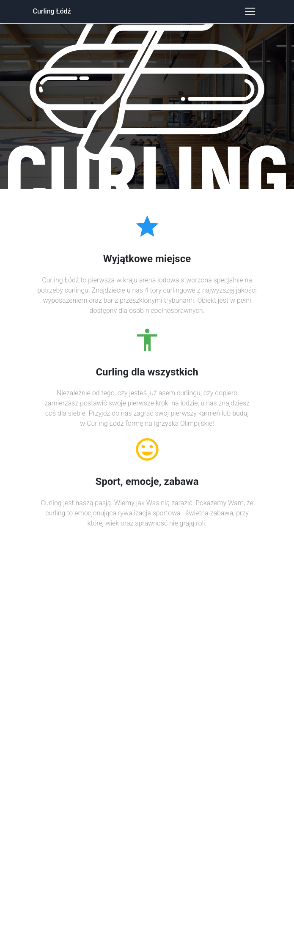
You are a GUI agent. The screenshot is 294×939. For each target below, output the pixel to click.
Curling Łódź (52, 11)
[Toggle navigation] (250, 11)
